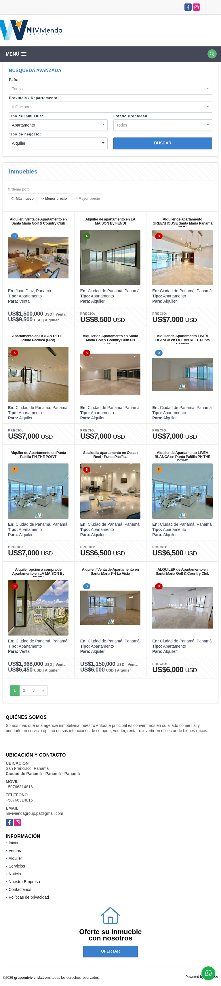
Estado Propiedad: (131, 116)
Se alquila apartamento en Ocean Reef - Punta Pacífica (110, 454)
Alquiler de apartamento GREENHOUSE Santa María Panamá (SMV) (182, 223)
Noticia (15, 874)
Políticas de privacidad (29, 897)
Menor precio (54, 199)
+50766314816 (19, 787)
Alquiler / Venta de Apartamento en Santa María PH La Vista (110, 571)
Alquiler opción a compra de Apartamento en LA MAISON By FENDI (38, 573)
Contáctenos (20, 889)
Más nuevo (22, 199)
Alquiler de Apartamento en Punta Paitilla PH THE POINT (38, 454)
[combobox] (110, 89)
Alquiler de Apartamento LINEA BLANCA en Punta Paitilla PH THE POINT (182, 456)
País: (14, 80)
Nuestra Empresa (24, 881)
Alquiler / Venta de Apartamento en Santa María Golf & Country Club (38, 221)
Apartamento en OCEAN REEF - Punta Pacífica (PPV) (38, 338)
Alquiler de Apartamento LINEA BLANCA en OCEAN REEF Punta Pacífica (182, 340)
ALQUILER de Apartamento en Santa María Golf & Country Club (182, 571)
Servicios (17, 866)
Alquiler (15, 858)
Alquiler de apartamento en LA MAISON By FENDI (110, 221)
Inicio (13, 842)
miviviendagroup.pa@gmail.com (34, 813)
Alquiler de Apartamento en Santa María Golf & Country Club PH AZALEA (110, 340)
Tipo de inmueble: (26, 116)
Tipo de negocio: (25, 134)
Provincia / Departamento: (34, 98)
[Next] (43, 690)
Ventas (15, 850)
